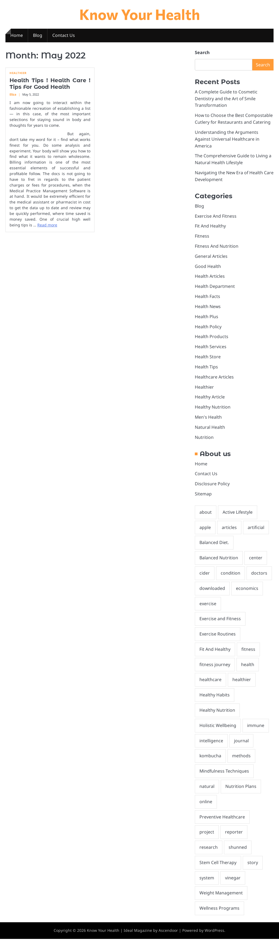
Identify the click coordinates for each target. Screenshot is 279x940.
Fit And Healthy (210, 226)
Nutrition (204, 438)
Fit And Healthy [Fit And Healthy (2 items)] (215, 650)
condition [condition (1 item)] (230, 574)
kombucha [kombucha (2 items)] (210, 757)
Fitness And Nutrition (216, 247)
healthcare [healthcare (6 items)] (210, 681)
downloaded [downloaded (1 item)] (212, 589)
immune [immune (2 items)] (255, 726)
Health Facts (207, 297)
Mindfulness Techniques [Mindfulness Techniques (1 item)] (224, 772)
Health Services (210, 347)
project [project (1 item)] (206, 833)
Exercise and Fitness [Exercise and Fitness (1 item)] (220, 619)
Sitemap (203, 494)
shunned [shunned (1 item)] (238, 848)
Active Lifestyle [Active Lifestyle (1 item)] (238, 513)
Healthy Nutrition (213, 407)
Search (202, 53)
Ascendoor (168, 931)
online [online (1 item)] (205, 802)
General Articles (211, 256)
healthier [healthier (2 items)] (241, 681)
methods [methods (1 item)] (241, 757)
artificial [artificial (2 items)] (256, 528)
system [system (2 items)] (206, 879)
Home (16, 35)
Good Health (208, 267)
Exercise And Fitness (215, 216)
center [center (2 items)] (255, 558)
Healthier (18, 73)
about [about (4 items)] (205, 513)
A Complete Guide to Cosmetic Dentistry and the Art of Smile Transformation (226, 99)
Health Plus (206, 317)
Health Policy (208, 327)
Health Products (211, 337)
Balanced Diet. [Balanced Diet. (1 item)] (214, 543)
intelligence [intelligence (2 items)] (211, 741)
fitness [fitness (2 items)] (248, 650)
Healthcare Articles (214, 377)
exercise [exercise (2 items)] (207, 604)
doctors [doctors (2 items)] (259, 574)
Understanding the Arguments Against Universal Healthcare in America (227, 139)
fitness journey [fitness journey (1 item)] (214, 665)
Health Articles (210, 277)
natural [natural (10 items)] (206, 787)
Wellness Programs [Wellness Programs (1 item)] (219, 909)
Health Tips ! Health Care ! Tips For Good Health (50, 83)
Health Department (215, 287)
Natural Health (210, 428)
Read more (47, 225)
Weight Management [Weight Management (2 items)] (221, 894)
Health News (208, 307)
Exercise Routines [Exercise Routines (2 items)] (217, 635)
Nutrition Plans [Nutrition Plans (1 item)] (240, 787)
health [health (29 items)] (247, 665)
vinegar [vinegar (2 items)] (233, 879)
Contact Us (63, 35)
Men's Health (208, 418)
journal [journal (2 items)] (241, 741)
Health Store (208, 357)
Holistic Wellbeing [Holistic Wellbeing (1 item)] (217, 726)
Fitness (202, 236)
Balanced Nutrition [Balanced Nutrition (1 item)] (218, 558)
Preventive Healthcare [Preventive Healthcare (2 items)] (222, 818)
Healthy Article (210, 397)
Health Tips (206, 367)
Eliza (13, 95)
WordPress (214, 931)
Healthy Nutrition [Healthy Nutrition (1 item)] (217, 711)
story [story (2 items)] (252, 864)
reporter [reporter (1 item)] (234, 833)
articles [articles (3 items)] (229, 528)
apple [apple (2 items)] (205, 528)
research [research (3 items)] (208, 848)
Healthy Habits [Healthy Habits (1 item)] (214, 696)
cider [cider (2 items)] (204, 574)
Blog (37, 35)
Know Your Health (140, 14)
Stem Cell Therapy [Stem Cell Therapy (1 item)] (217, 864)
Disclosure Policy (212, 484)
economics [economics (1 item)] (247, 589)
